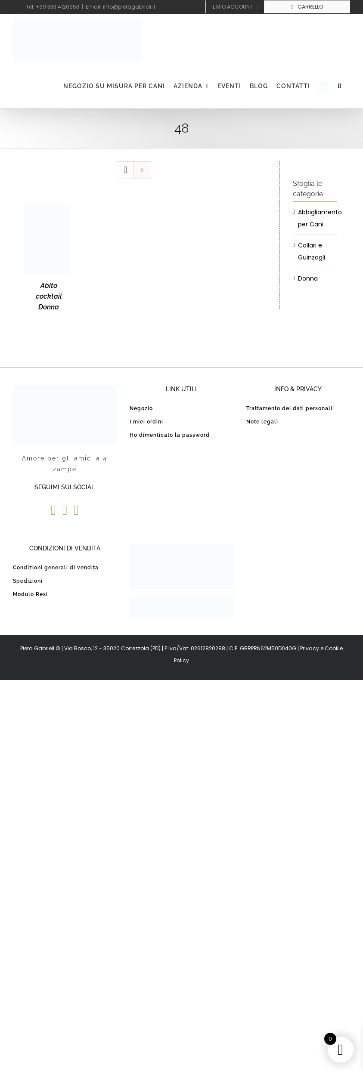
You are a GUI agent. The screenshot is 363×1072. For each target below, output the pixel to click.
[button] (339, 86)
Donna (308, 278)
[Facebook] (53, 510)
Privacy (309, 648)
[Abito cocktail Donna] (47, 211)
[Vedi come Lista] (142, 170)
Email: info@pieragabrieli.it (120, 6)
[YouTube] (65, 510)
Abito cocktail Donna (49, 296)
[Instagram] (76, 510)
